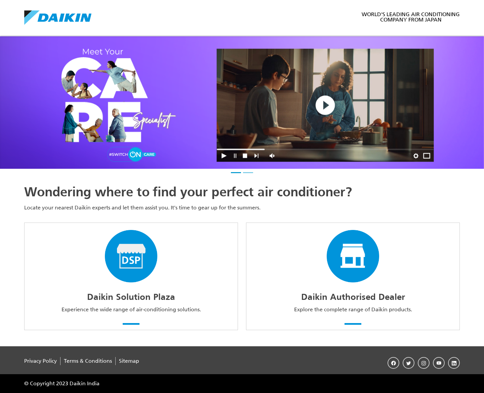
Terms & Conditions (88, 361)
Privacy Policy (40, 361)
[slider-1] (236, 172)
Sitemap (129, 361)
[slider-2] (248, 172)
